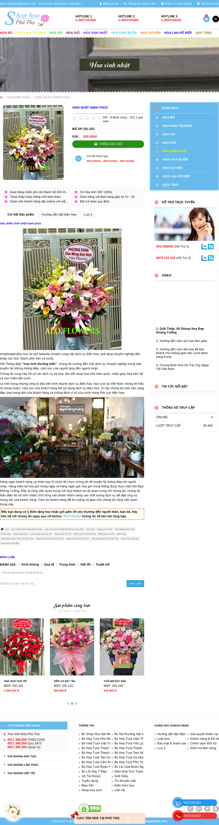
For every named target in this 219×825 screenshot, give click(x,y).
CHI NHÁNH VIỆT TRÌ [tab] (21, 773)
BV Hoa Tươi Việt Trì (96, 743)
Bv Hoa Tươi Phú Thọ (130, 762)
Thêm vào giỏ (108, 144)
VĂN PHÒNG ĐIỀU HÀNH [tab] (24, 725)
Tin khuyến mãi (125, 780)
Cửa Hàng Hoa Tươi (125, 529)
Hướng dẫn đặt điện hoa (174, 734)
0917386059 (165, 246)
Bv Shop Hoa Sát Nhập (98, 734)
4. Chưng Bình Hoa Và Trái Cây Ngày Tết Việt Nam (182, 367)
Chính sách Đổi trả (203, 743)
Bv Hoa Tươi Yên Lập (130, 743)
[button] (68, 703)
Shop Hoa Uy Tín (62, 534)
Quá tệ (49, 564)
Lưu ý (161, 748)
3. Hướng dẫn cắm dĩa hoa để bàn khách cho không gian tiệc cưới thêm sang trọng (182, 353)
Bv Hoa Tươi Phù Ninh (97, 738)
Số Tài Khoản (91, 776)
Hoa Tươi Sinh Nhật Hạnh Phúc (26, 529)
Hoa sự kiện (151, 32)
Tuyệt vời (103, 564)
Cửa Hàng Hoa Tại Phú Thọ (105, 538)
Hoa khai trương (31, 32)
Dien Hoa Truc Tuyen (129, 771)
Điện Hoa (121, 534)
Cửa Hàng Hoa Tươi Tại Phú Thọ (17, 538)
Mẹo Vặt (87, 785)
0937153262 (87, 20)
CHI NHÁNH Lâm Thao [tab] (23, 764)
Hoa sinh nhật (95, 32)
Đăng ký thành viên (140, 3)
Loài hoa (163, 738)
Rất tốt (86, 564)
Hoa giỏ (73, 32)
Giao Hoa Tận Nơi (130, 538)
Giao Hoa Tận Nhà (10, 543)
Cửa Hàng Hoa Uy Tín (41, 534)
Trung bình (67, 564)
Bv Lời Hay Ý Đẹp (94, 771)
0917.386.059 (17, 739)
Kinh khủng (30, 564)
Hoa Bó (6, 32)
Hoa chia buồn (124, 32)
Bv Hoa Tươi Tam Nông (131, 752)
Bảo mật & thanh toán (172, 743)
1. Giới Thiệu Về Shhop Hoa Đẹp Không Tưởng (180, 330)
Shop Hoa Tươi (104, 529)
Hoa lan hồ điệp (178, 32)
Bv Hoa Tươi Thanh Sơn (132, 748)
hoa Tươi (90, 529)
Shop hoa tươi (92, 790)
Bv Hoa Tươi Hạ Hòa (129, 757)
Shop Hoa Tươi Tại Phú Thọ (50, 538)
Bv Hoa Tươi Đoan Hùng (99, 766)
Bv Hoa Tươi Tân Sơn (97, 757)
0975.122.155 (165, 257)
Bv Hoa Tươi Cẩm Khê (97, 762)
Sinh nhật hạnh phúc (53, 97)
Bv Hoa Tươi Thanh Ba (98, 752)
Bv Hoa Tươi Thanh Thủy (99, 748)
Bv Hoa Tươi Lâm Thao (131, 738)
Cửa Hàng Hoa (20, 534)
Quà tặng (204, 32)
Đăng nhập (109, 3)
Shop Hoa (6, 534)
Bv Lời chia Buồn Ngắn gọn (134, 766)
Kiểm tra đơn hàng (176, 3)
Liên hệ (120, 790)
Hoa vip (56, 32)
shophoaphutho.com (152, 821)
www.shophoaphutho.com (18, 3)
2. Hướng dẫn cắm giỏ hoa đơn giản (181, 340)
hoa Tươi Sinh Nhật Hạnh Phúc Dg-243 (64, 529)
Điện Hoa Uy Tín (106, 534)
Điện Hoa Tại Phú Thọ (85, 534)
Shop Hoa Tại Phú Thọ (77, 538)
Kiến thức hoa (124, 785)
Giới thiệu (121, 776)
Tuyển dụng (90, 780)
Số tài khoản (208, 3)
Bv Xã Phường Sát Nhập (132, 734)
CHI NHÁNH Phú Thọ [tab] (22, 756)
